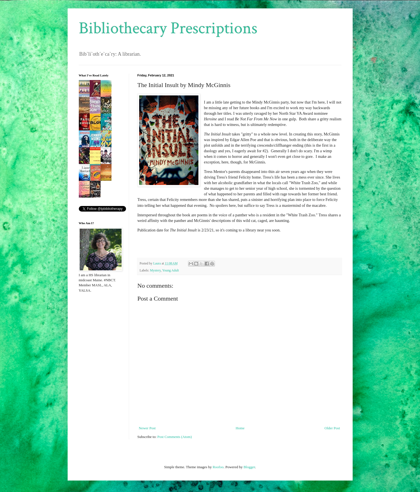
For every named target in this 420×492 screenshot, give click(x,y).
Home (240, 428)
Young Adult (170, 270)
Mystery (155, 270)
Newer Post (147, 428)
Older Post (332, 428)
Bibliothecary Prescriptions (168, 28)
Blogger (249, 467)
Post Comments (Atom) (174, 437)
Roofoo (218, 467)
